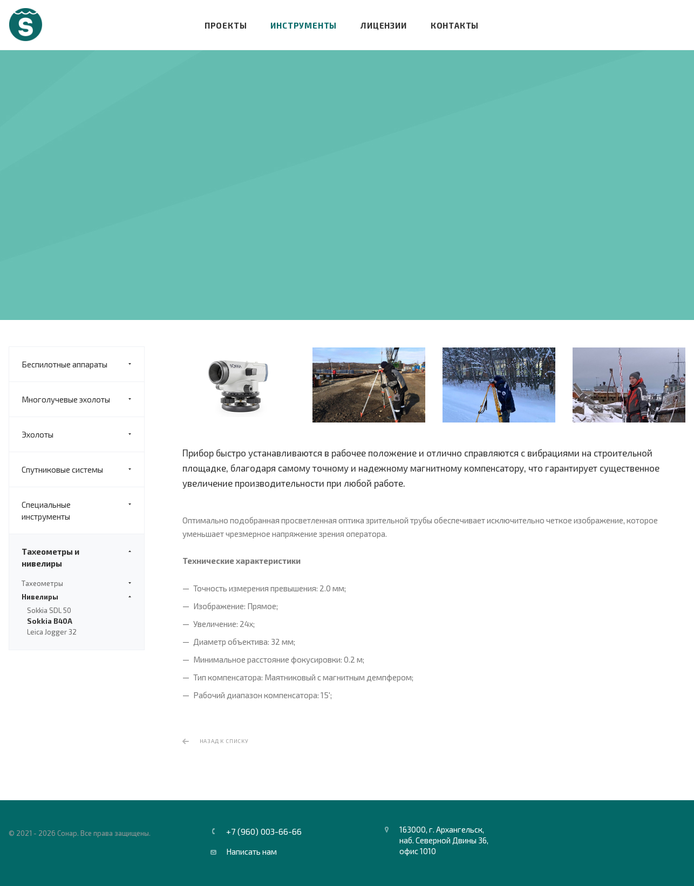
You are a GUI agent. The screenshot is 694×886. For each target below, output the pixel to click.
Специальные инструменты (83, 510)
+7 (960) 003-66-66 (264, 831)
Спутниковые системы (83, 469)
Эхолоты (83, 434)
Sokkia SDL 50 (49, 610)
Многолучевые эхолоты (83, 399)
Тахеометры (77, 583)
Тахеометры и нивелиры (83, 557)
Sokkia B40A (49, 621)
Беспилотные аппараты (83, 364)
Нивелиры (77, 597)
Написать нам (251, 851)
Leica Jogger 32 (52, 632)
